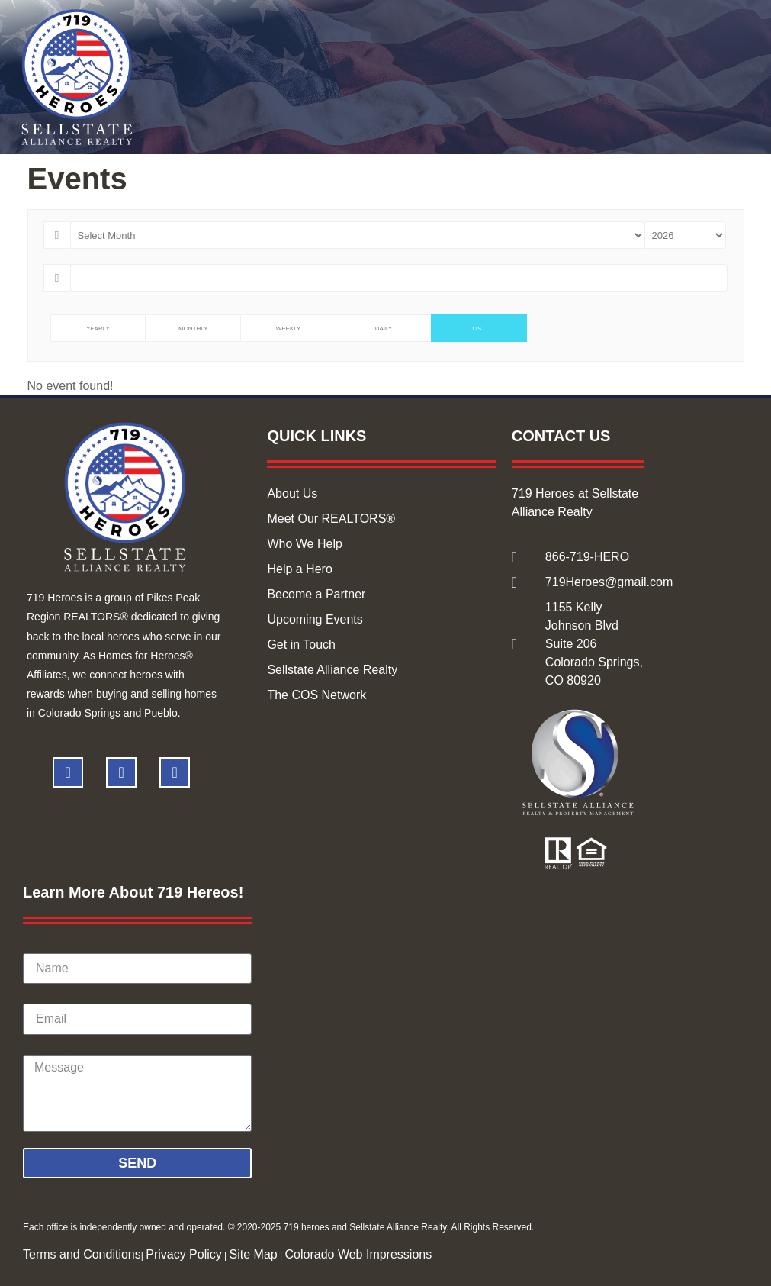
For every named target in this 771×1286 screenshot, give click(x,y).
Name (39, 947)
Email (38, 997)
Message (47, 1049)
